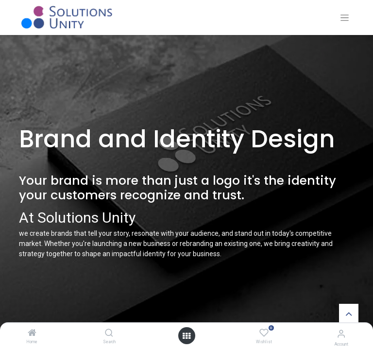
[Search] (109, 333)
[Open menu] (186, 336)
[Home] (32, 333)
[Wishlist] (263, 333)
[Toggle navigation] (344, 17)
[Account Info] (341, 333)
